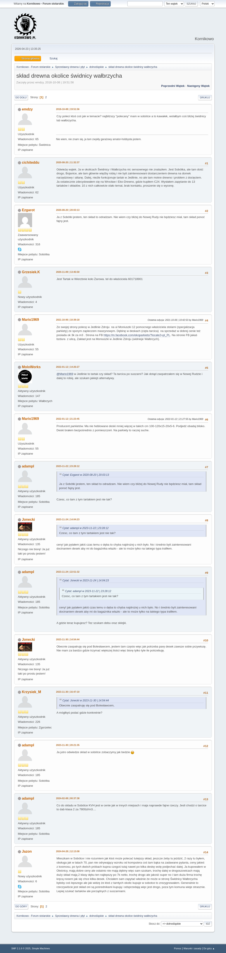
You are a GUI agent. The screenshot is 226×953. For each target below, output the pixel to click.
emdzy (27, 109)
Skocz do (154, 923)
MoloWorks (31, 367)
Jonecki (28, 519)
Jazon (27, 851)
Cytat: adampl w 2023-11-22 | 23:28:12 (85, 528)
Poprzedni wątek (173, 86)
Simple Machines (41, 948)
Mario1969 (30, 319)
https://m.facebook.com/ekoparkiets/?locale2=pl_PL (137, 335)
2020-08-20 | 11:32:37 (67, 162)
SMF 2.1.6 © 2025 (21, 948)
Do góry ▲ (209, 948)
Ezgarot (28, 210)
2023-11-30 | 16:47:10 (67, 691)
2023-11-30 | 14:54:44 (67, 639)
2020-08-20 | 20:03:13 (67, 210)
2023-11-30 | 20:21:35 (67, 745)
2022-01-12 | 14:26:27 (67, 367)
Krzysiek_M (31, 692)
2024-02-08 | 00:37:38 (67, 798)
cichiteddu (30, 162)
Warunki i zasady (192, 948)
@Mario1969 (65, 374)
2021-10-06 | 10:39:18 (67, 319)
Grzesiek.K (31, 272)
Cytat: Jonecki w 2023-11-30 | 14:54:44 (85, 700)
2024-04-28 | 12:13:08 (67, 851)
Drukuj (205, 97)
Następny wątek (198, 86)
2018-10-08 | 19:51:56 (67, 109)
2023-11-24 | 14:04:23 (67, 519)
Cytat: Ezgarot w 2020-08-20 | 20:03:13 (85, 474)
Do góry (21, 906)
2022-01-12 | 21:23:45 (67, 418)
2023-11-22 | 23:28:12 (67, 466)
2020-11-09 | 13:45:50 (67, 272)
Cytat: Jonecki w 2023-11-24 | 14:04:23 (85, 580)
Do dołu (21, 97)
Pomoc (177, 948)
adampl (28, 466)
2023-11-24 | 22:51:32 (67, 571)
